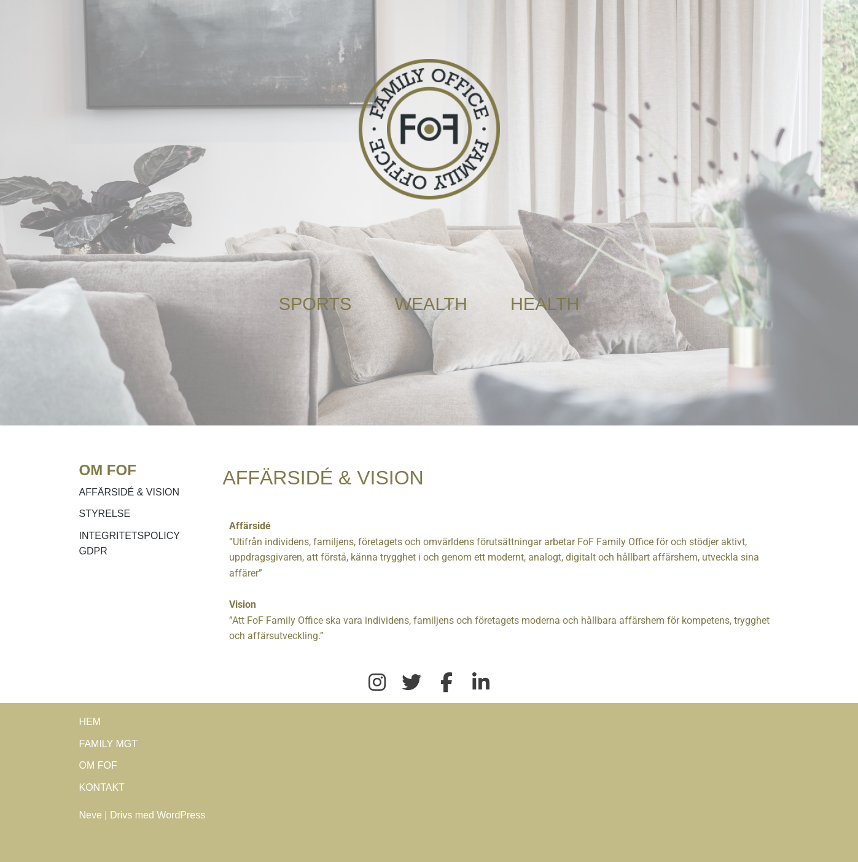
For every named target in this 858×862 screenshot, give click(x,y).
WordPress (181, 815)
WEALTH (430, 304)
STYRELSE (105, 513)
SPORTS (315, 304)
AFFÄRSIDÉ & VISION (129, 492)
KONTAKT (102, 787)
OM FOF (98, 765)
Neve (90, 815)
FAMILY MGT (108, 744)
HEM (90, 721)
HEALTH (544, 304)
